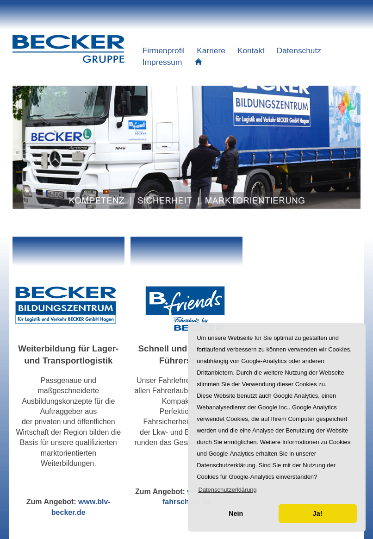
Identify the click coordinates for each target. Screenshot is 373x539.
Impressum (162, 62)
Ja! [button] (318, 513)
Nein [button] (236, 513)
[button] (227, 490)
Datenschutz (299, 50)
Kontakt (251, 50)
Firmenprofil (164, 50)
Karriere (211, 50)
